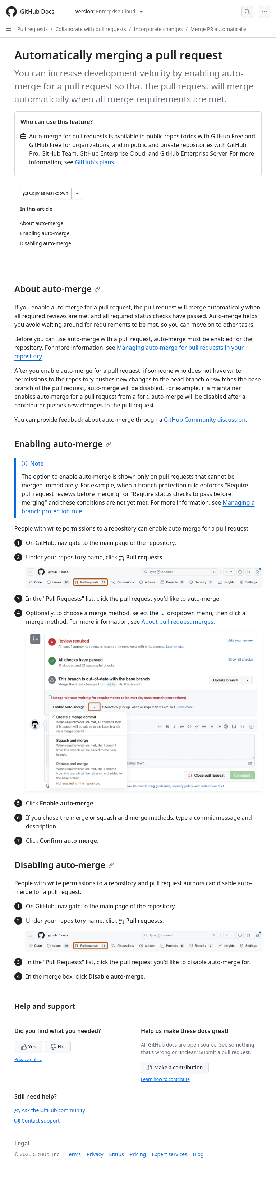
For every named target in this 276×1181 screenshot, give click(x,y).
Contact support (37, 1120)
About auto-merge (57, 289)
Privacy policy (28, 1059)
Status (116, 1154)
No (58, 1046)
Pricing (138, 1154)
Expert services (169, 1154)
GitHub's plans (94, 162)
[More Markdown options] (77, 193)
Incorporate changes (158, 29)
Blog (198, 1154)
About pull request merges (177, 622)
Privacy (95, 1154)
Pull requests (32, 29)
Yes (28, 1046)
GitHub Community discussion (204, 420)
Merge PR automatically (218, 29)
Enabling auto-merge (62, 443)
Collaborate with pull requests (90, 29)
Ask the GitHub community (49, 1110)
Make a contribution (175, 1067)
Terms (73, 1154)
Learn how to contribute (165, 1079)
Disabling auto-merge (64, 865)
